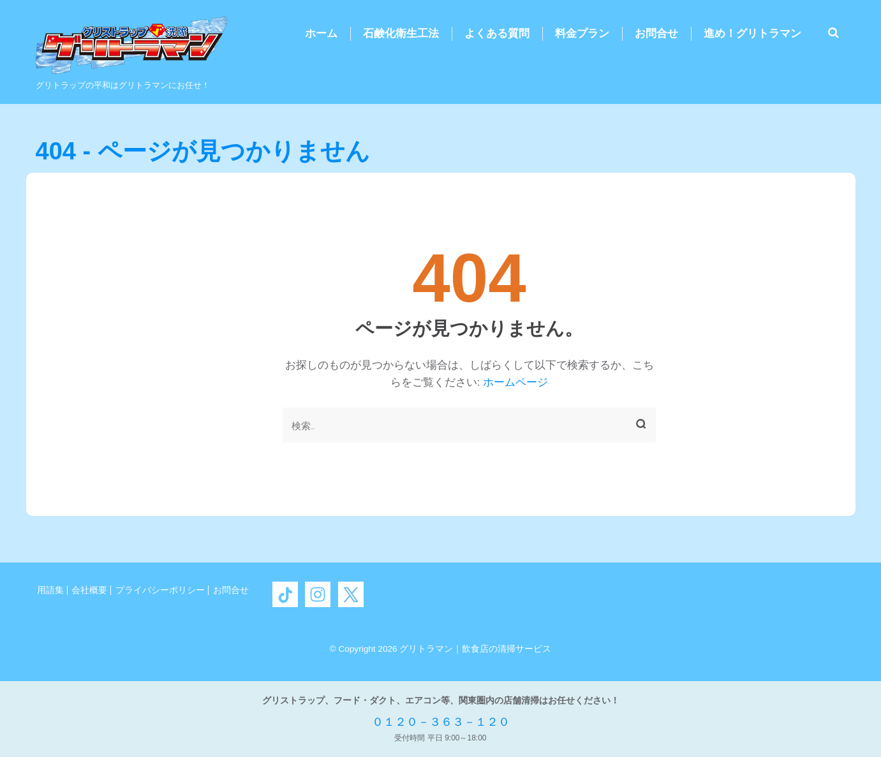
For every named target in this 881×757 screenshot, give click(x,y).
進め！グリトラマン (752, 33)
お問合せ (656, 33)
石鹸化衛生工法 (401, 33)
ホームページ (515, 382)
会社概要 (89, 590)
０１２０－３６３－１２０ (441, 722)
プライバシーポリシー (160, 590)
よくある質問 (496, 33)
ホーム (321, 33)
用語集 (50, 590)
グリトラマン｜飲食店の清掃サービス (475, 649)
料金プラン (582, 33)
